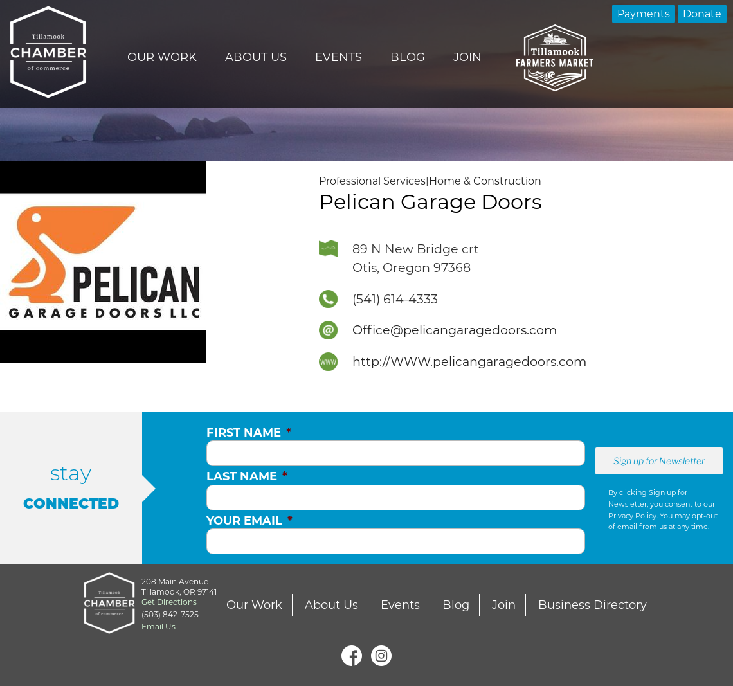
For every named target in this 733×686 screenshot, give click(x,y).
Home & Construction (485, 181)
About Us (256, 57)
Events (338, 57)
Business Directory (592, 605)
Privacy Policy (632, 515)
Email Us (158, 626)
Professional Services (372, 181)
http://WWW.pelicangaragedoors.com (469, 361)
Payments (643, 14)
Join (467, 57)
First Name (248, 433)
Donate (702, 14)
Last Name (246, 476)
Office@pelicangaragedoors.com (454, 330)
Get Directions (169, 602)
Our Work (162, 57)
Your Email (249, 521)
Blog (407, 57)
